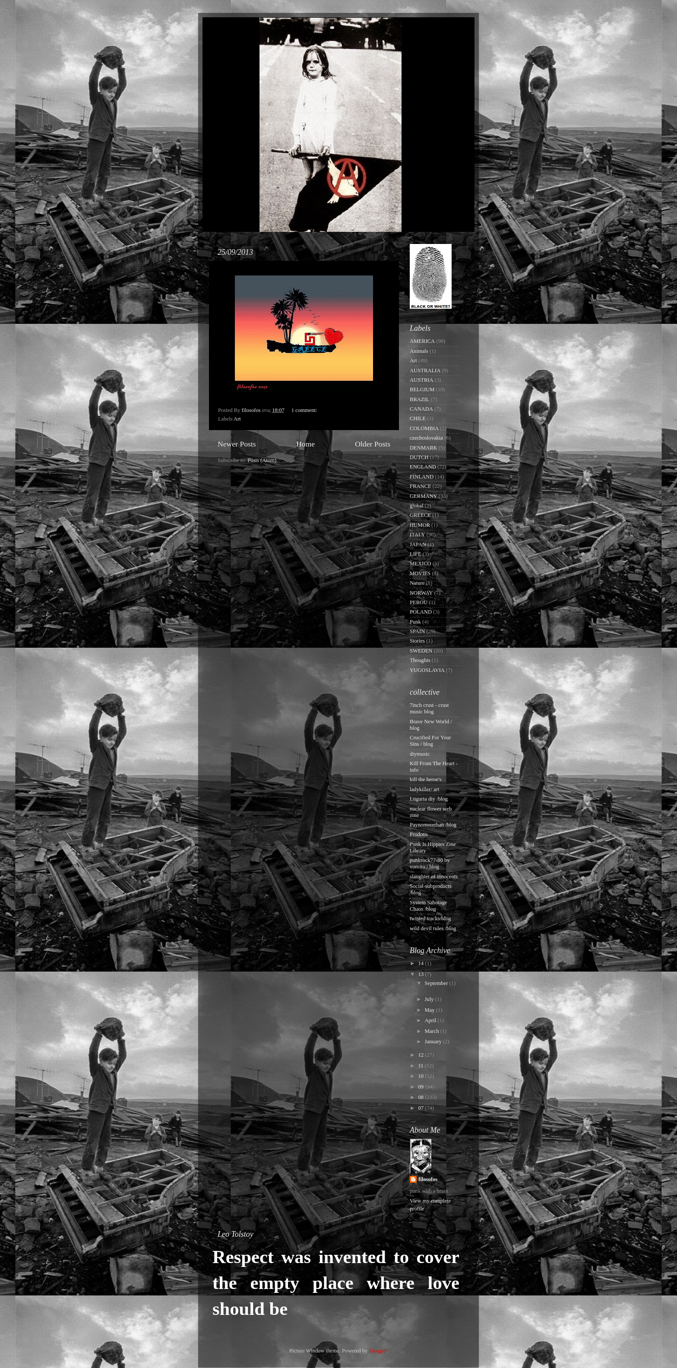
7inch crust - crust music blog (429, 708)
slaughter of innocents (434, 877)
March (432, 1031)
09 (421, 1087)
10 (421, 1076)
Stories (417, 641)
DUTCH (419, 457)
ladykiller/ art (424, 789)
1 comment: (305, 410)
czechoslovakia (426, 438)
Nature (417, 583)
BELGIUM (422, 389)
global (416, 506)
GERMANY (423, 496)
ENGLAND (423, 467)
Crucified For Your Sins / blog (430, 741)
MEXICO (420, 563)
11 (421, 1066)
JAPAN (418, 545)
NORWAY (421, 593)
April (431, 1020)
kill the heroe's (426, 779)
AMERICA (422, 341)
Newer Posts (237, 444)
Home (305, 444)
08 (421, 1097)
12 (421, 1055)
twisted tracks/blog (430, 918)
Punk (415, 622)
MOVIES (420, 573)
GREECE (420, 515)
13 (421, 974)
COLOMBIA (424, 428)
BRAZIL (419, 399)
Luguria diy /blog (429, 799)
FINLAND (421, 477)
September (437, 983)
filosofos (427, 1179)
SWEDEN (421, 651)
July (430, 999)
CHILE (418, 418)
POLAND (421, 612)
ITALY (417, 535)
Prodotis (419, 834)
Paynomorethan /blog (433, 825)
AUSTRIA (421, 380)
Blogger (377, 1351)
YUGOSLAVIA (427, 670)
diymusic (420, 754)
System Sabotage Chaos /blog (428, 905)
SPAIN (417, 631)
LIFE (415, 554)
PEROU (418, 602)
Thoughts (420, 660)
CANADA (421, 409)
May (430, 1010)
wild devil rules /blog (433, 928)
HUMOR (420, 525)
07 (421, 1108)
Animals (419, 351)
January (434, 1042)
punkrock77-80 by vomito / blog (430, 863)
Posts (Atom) (261, 460)
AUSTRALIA (425, 370)
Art (237, 419)
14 (421, 963)
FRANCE (420, 486)
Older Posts (372, 444)
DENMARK (423, 448)
